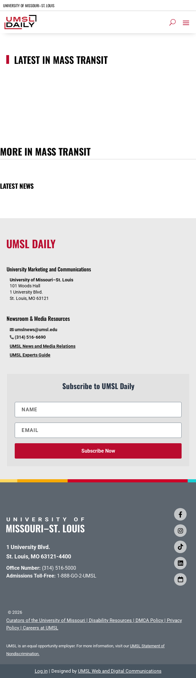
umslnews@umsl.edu (36, 329)
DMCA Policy (149, 620)
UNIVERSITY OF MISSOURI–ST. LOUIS (28, 5)
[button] (186, 23)
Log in (41, 671)
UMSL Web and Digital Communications (120, 671)
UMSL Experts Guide (30, 354)
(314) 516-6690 (30, 337)
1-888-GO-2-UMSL (76, 576)
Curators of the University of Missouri (45, 620)
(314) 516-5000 (59, 568)
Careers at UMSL (40, 628)
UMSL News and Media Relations (42, 346)
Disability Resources (110, 620)
